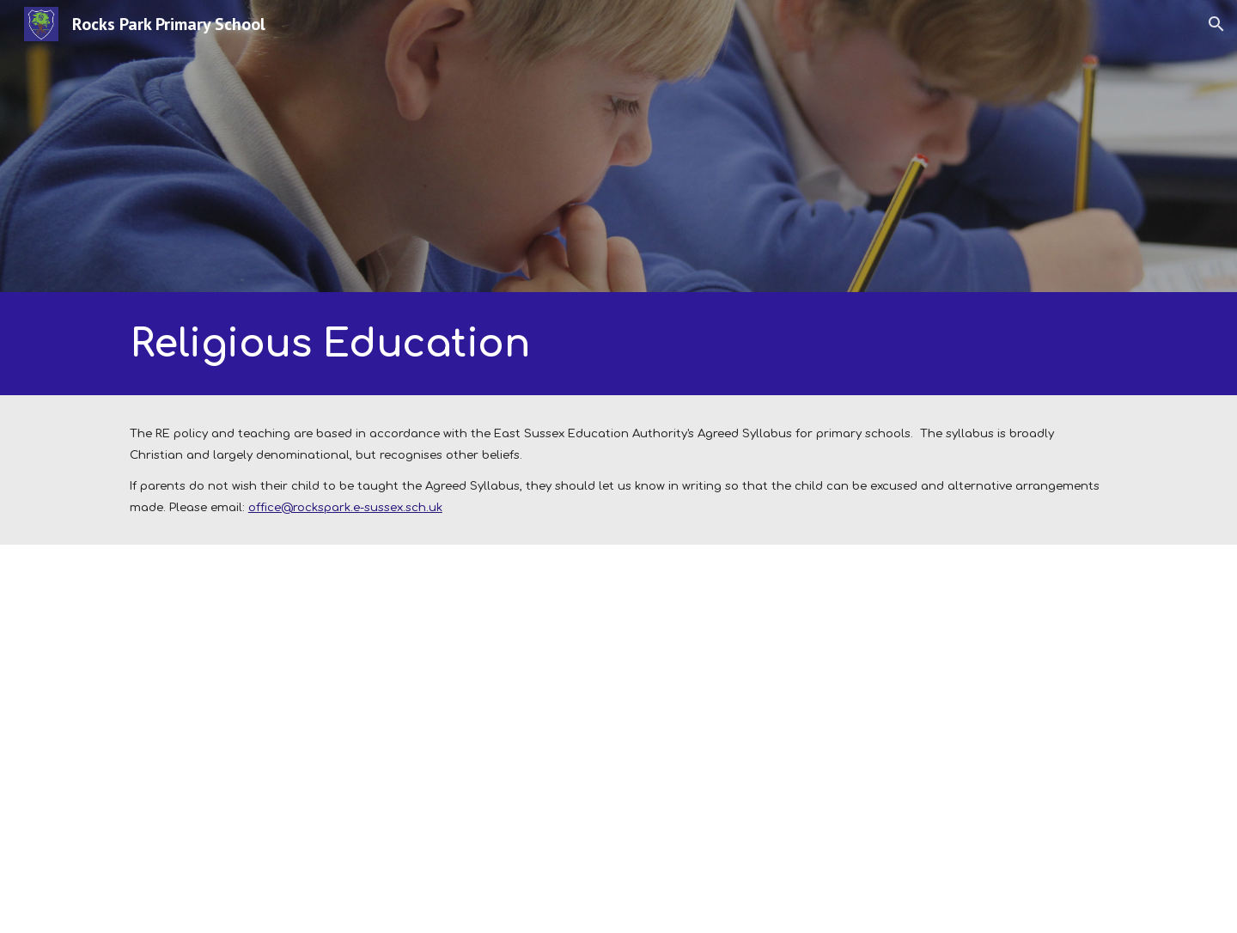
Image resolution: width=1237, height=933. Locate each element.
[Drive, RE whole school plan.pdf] (364, 738)
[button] (1216, 24)
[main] (449, 344)
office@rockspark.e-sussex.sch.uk (345, 507)
